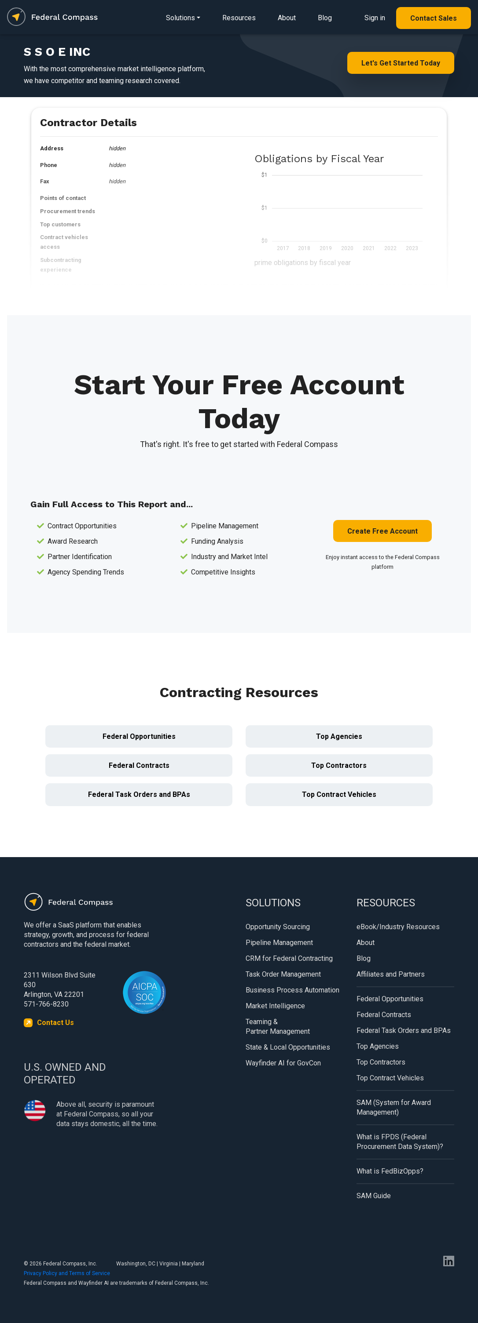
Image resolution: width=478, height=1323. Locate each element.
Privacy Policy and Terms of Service (67, 1273)
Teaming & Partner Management (278, 1027)
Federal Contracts (139, 765)
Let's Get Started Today (400, 63)
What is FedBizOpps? (390, 1171)
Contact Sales (433, 18)
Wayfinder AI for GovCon (283, 1063)
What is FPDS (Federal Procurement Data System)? (400, 1142)
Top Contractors (339, 765)
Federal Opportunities (139, 736)
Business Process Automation (292, 990)
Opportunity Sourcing (278, 927)
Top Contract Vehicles (339, 794)
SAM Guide (374, 1196)
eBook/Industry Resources (398, 927)
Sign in (374, 18)
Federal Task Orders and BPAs (139, 794)
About (287, 18)
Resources (239, 18)
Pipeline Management (279, 942)
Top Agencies (339, 736)
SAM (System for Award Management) (394, 1107)
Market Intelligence (275, 1006)
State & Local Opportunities (288, 1047)
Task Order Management (283, 974)
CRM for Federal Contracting (289, 958)
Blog (325, 18)
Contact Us (55, 1022)
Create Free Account (382, 531)
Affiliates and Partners (391, 974)
